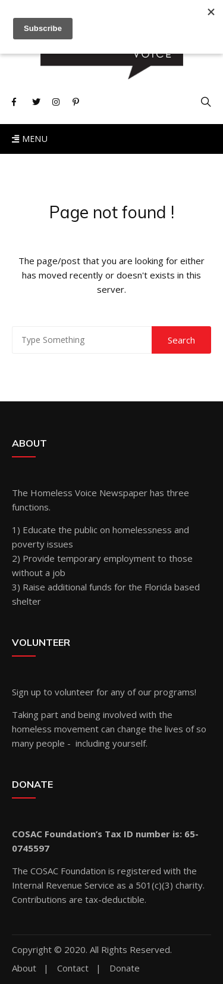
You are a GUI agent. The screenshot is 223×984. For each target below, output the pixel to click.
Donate (124, 968)
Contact (73, 968)
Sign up (26, 692)
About (24, 968)
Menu (30, 138)
